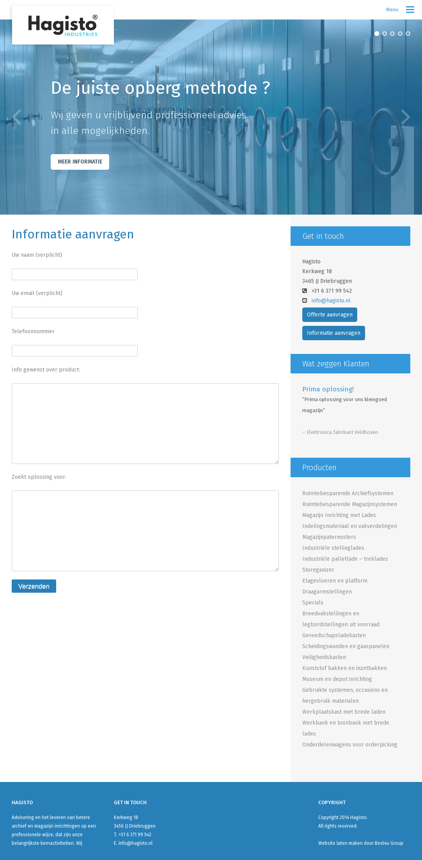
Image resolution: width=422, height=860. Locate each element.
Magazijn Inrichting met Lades (339, 515)
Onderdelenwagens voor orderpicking (349, 744)
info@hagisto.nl (331, 300)
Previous (16, 117)
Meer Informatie (80, 161)
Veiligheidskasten (324, 657)
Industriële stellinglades (333, 548)
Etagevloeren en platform (334, 580)
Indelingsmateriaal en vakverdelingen (349, 526)
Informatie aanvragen (333, 333)
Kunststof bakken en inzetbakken (344, 668)
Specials (312, 602)
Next (405, 117)
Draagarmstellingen (327, 591)
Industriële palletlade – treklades (345, 559)
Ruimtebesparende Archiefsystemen (348, 493)
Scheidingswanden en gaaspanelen (345, 646)
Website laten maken (340, 843)
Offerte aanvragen (330, 314)
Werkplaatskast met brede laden (343, 712)
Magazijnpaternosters (329, 537)
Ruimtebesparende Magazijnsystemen (349, 504)
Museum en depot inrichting (337, 679)
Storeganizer (318, 570)
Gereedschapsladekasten (334, 635)
